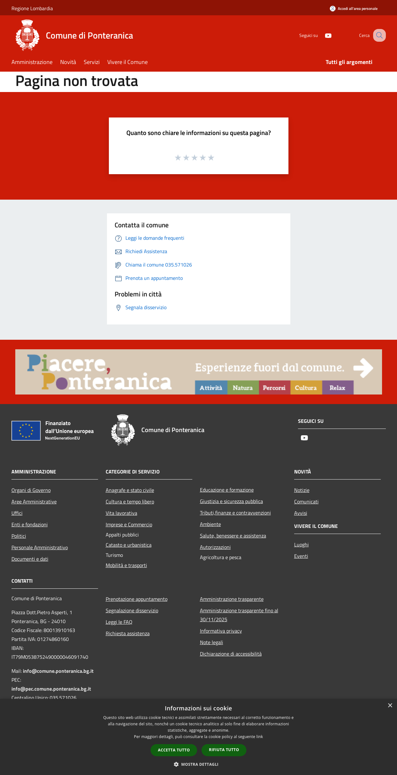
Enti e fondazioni (29, 524)
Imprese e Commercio (129, 524)
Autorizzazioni (215, 547)
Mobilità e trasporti (126, 565)
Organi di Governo (31, 490)
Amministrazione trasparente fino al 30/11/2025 (239, 615)
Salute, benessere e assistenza (233, 535)
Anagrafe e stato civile (130, 490)
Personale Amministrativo (39, 547)
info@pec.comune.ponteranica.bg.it (51, 689)
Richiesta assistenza (128, 633)
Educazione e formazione (227, 490)
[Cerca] (378, 35)
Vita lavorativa (121, 513)
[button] (199, 764)
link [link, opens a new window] (259, 736)
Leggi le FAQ (119, 622)
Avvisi (300, 513)
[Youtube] (321, 35)
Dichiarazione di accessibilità (231, 654)
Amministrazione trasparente (232, 599)
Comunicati (306, 501)
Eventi (301, 556)
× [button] (389, 705)
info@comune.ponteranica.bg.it (58, 671)
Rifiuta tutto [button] (224, 749)
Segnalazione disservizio (132, 610)
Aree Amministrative (34, 501)
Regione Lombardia (32, 8)
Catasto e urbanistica (129, 545)
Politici (18, 536)
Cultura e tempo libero (130, 501)
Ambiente (210, 524)
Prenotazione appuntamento (136, 599)
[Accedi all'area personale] (354, 8)
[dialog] (198, 737)
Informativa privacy (221, 631)
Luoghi (301, 544)
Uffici (17, 513)
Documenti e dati (29, 559)
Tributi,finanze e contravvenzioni (235, 512)
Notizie (301, 490)
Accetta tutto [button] (174, 750)
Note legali (211, 642)
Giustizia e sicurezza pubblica (231, 501)
